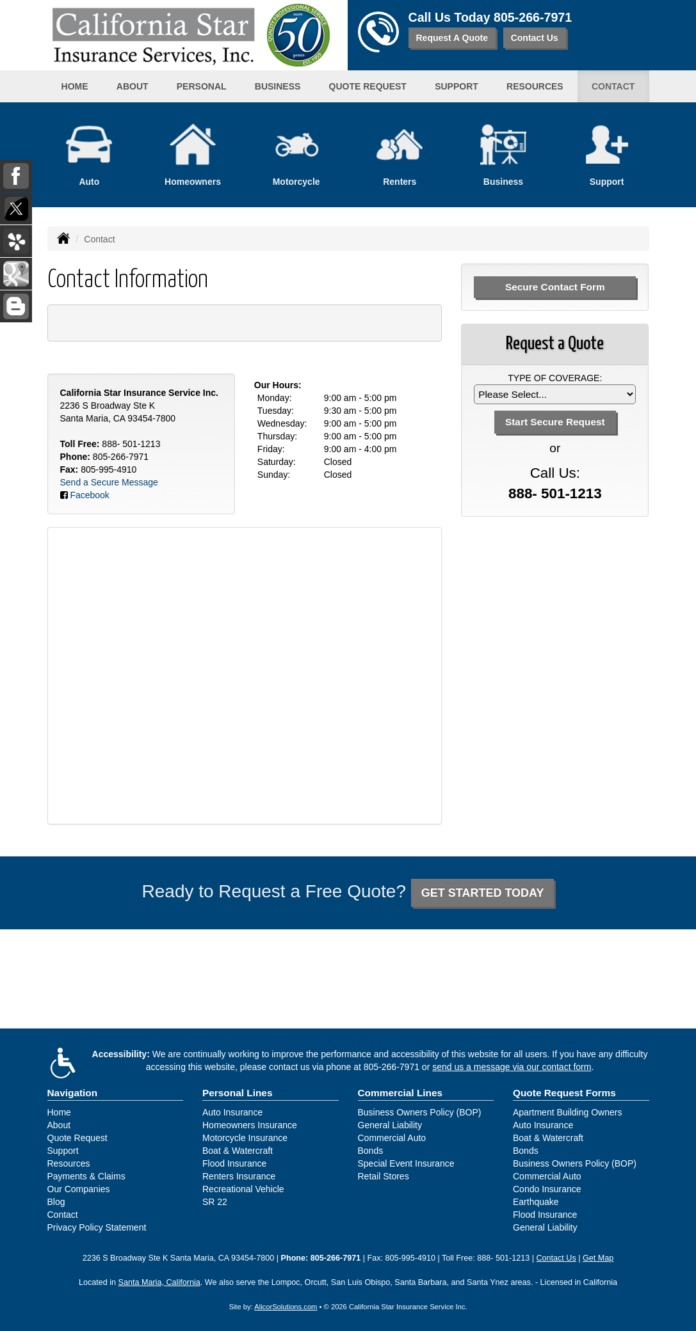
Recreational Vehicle (243, 1189)
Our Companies (78, 1189)
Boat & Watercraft (237, 1151)
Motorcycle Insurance (244, 1138)
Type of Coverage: (555, 378)
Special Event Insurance (406, 1163)
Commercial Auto (392, 1138)
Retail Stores (383, 1176)
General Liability (390, 1125)
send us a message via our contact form (511, 1067)
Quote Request (77, 1138)
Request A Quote (452, 38)
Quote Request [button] (368, 86)
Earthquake (536, 1202)
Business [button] (278, 86)
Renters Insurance (238, 1176)
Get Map (598, 1258)
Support (63, 1151)
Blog (56, 1202)
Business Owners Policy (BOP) (420, 1112)
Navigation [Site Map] (72, 1092)
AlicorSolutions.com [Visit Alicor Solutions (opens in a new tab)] (285, 1307)
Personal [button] (202, 86)
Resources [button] (534, 86)
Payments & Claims (86, 1176)
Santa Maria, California (159, 1282)
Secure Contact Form (555, 286)
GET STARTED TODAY (482, 892)
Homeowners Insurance (249, 1125)
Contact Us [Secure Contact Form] (556, 1258)
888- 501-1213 (131, 444)
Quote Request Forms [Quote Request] (564, 1092)
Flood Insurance (234, 1163)
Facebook (89, 495)
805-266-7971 (533, 17)
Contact (613, 86)
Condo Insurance (547, 1189)
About (133, 86)
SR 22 (214, 1202)
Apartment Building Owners (567, 1112)
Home (74, 86)
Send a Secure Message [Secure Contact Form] (109, 482)
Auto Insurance (232, 1112)
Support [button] (456, 86)
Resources (68, 1163)
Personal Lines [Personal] (237, 1092)
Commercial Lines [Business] (400, 1092)
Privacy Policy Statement (97, 1227)
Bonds (371, 1151)
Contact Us (534, 38)
